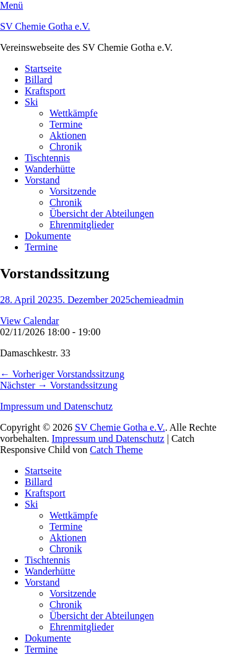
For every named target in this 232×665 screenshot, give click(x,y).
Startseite (43, 68)
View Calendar (29, 320)
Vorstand (42, 180)
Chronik (65, 146)
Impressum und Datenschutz (56, 406)
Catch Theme (116, 449)
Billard (38, 79)
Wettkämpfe (73, 113)
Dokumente (48, 236)
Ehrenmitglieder (81, 224)
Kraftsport (45, 91)
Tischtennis (47, 157)
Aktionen (68, 135)
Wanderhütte (50, 169)
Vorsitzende (72, 191)
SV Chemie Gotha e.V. (45, 26)
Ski (31, 102)
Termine (65, 124)
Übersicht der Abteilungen (101, 213)
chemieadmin (157, 299)
